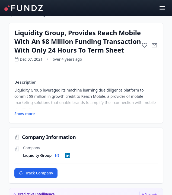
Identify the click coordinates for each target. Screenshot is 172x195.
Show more (24, 113)
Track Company (36, 173)
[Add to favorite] (144, 45)
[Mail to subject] (154, 45)
